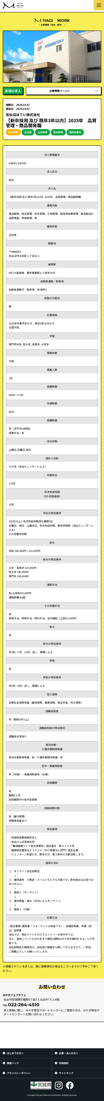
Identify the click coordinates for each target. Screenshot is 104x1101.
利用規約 (64, 1063)
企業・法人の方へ (68, 1053)
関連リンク (13, 1063)
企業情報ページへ (59, 91)
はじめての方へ (15, 1053)
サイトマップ (66, 1073)
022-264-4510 (23, 1004)
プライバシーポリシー (19, 1073)
